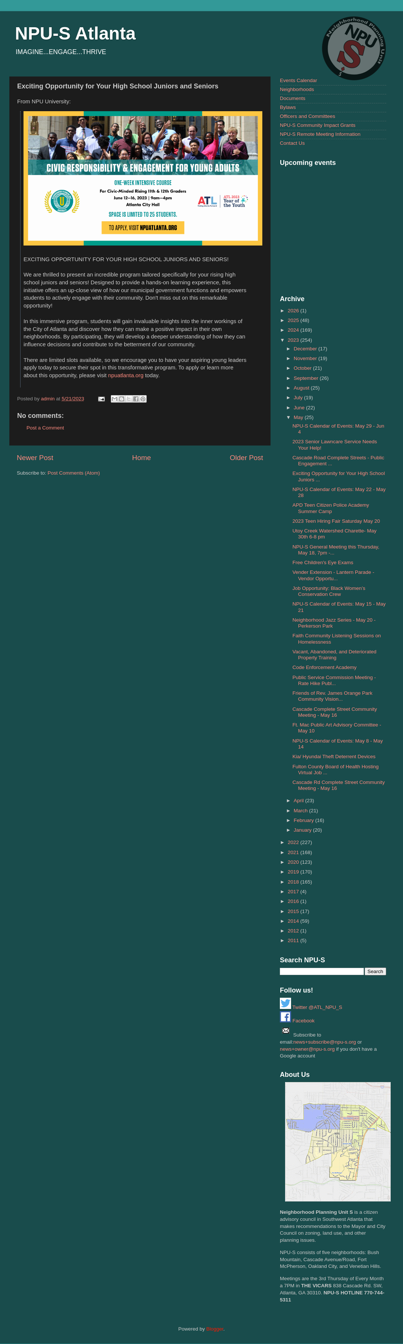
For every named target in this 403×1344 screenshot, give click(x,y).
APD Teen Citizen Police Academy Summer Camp (331, 508)
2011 (294, 940)
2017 (294, 891)
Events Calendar (298, 80)
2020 (294, 862)
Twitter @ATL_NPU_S (311, 1007)
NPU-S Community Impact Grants (318, 125)
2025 (294, 320)
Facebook (297, 1020)
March (301, 810)
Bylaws (288, 107)
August (302, 388)
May (299, 417)
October (303, 368)
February (304, 820)
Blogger (215, 1329)
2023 (294, 340)
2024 (294, 330)
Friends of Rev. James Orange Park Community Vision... (332, 696)
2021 (294, 852)
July (299, 397)
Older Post (246, 458)
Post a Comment (45, 428)
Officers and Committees (307, 116)
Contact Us (292, 143)
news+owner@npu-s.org (307, 1049)
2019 (294, 872)
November (306, 358)
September (307, 378)
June (300, 407)
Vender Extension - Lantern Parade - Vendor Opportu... (333, 575)
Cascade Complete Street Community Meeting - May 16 (335, 712)
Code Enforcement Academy (325, 667)
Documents (292, 98)
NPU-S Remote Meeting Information (320, 134)
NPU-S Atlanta (75, 33)
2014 (294, 921)
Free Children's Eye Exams (323, 562)
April (299, 800)
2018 (294, 882)
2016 (294, 901)
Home (141, 458)
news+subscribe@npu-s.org (324, 1042)
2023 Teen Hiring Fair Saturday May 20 (336, 521)
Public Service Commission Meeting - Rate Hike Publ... (334, 680)
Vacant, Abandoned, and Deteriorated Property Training (335, 654)
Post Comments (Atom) (74, 473)
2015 (294, 911)
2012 (294, 931)
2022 (294, 842)
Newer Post (35, 458)
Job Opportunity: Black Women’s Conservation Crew (329, 591)
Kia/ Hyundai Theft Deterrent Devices (334, 756)
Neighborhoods (297, 89)
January (303, 830)
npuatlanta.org (126, 375)
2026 (294, 310)
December (306, 348)
